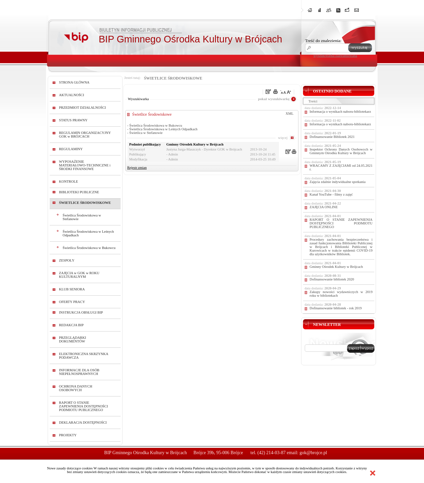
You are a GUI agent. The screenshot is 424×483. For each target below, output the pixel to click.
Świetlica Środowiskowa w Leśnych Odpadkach (88, 233)
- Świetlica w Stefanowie (145, 133)
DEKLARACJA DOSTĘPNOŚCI (83, 422)
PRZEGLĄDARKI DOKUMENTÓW (72, 339)
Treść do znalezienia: (323, 40)
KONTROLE (68, 181)
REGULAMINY (71, 149)
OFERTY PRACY (72, 302)
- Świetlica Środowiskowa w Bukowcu (154, 125)
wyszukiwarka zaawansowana (335, 55)
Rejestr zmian (137, 167)
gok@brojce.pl (313, 452)
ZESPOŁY (67, 260)
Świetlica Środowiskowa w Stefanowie (82, 217)
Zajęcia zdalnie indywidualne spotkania (338, 182)
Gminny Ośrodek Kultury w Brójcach (336, 267)
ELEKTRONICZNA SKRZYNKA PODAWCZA (83, 355)
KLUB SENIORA (72, 289)
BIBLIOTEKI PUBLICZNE (79, 192)
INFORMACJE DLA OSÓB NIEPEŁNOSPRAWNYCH (79, 372)
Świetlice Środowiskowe (152, 114)
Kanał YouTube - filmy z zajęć (331, 194)
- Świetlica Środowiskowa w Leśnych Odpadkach (162, 129)
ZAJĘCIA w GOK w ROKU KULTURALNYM (79, 274)
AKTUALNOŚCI (71, 95)
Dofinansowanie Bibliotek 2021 (332, 137)
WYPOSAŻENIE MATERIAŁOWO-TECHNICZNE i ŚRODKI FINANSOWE (84, 165)
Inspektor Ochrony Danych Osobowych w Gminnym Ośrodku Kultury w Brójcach (341, 151)
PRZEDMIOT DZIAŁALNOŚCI (82, 107)
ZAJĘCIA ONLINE (324, 207)
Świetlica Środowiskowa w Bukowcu (89, 248)
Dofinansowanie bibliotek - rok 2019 (336, 308)
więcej (283, 138)
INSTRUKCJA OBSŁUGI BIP (81, 312)
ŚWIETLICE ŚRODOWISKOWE (85, 203)
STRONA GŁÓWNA (74, 82)
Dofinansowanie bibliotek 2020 (332, 279)
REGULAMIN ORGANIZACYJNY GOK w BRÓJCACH (85, 134)
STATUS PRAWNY (73, 120)
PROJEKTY (68, 435)
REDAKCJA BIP (71, 325)
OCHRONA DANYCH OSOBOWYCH (75, 388)
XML (289, 113)
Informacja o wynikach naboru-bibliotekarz (340, 111)
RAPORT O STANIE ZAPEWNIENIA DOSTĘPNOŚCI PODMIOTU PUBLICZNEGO (83, 406)
